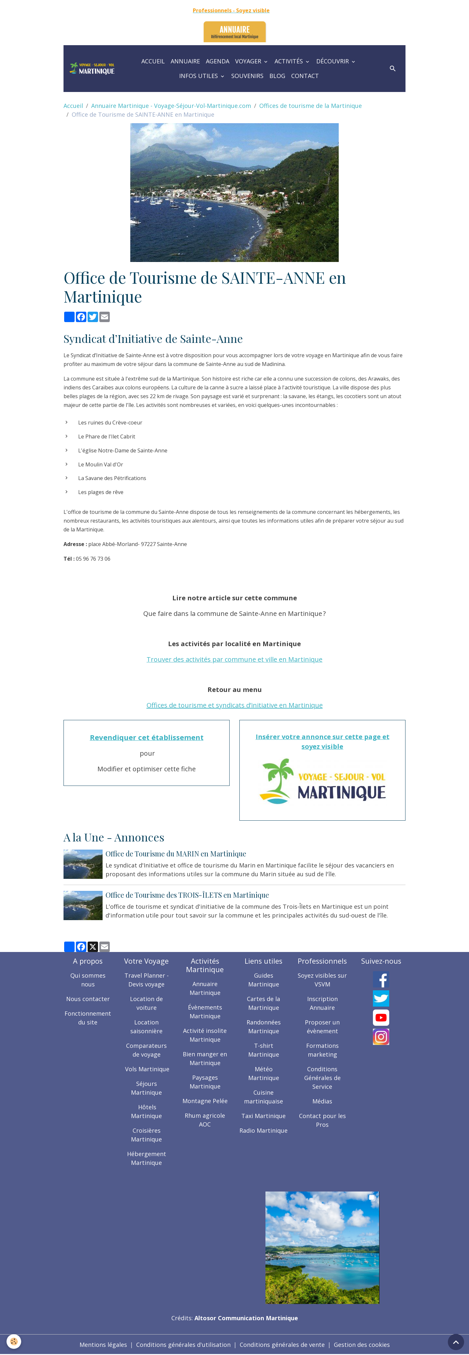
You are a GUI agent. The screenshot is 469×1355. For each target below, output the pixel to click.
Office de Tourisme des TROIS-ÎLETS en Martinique (187, 894)
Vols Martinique (146, 1069)
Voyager (249, 61)
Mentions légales (103, 1344)
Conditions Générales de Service (322, 1077)
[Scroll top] (456, 1342)
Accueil (153, 61)
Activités (290, 61)
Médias (322, 1101)
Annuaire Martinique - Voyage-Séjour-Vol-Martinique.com (171, 106)
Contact (305, 76)
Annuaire (185, 61)
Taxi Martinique (263, 1116)
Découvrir (333, 61)
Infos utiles (199, 76)
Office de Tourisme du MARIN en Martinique (176, 853)
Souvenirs (247, 76)
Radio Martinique (263, 1130)
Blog (277, 76)
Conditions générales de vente (282, 1344)
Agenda (217, 61)
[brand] (92, 68)
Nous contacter (88, 999)
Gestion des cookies (362, 1344)
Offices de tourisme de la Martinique (310, 106)
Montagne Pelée (205, 1101)
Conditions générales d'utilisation (183, 1344)
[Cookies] (14, 1341)
